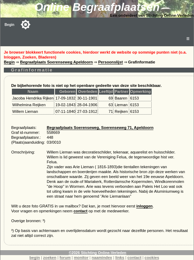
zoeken (49, 257)
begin (34, 257)
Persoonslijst (110, 62)
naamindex (102, 257)
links (119, 257)
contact (81, 211)
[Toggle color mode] (26, 25)
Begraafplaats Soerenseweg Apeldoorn (56, 62)
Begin (9, 25)
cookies (152, 257)
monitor (81, 257)
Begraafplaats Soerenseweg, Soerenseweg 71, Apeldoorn (100, 127)
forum (65, 257)
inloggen (144, 206)
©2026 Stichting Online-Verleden (97, 253)
